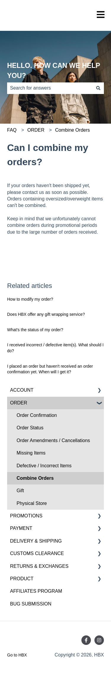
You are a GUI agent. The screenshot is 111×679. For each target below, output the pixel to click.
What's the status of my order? (35, 329)
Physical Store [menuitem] (32, 503)
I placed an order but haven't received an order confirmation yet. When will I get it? (50, 369)
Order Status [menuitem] (30, 427)
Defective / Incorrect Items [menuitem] (44, 465)
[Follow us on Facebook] (86, 640)
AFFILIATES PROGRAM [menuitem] (36, 591)
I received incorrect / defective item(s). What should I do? (55, 347)
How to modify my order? (30, 299)
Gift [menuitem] (20, 490)
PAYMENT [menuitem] (21, 528)
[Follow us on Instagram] (99, 640)
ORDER (35, 130)
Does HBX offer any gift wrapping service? (46, 314)
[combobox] (50, 88)
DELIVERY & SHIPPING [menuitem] (36, 540)
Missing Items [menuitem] (31, 452)
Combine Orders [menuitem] (35, 478)
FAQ (12, 130)
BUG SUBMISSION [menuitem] (31, 603)
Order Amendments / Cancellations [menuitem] (53, 440)
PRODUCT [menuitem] (21, 578)
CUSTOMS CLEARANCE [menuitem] (37, 553)
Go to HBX (17, 655)
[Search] (98, 88)
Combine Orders (72, 130)
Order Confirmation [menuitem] (37, 415)
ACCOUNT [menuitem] (21, 390)
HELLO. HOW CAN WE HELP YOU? (53, 71)
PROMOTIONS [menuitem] (26, 515)
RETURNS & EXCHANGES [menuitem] (39, 566)
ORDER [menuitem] (18, 402)
